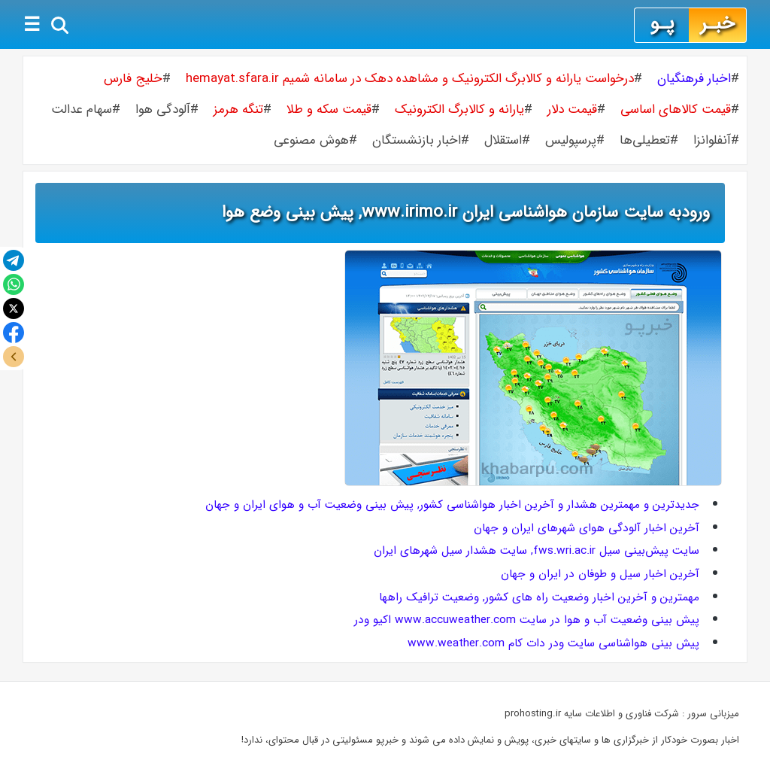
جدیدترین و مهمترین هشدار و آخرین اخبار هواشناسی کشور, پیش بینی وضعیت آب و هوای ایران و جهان (452, 505)
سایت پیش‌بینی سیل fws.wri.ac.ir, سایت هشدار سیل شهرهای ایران (536, 551)
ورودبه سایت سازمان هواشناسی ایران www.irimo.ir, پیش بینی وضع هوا (466, 212)
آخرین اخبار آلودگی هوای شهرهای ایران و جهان (586, 528)
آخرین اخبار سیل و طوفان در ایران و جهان (600, 574)
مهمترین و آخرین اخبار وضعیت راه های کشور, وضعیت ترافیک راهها (539, 597)
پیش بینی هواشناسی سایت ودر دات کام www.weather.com (553, 643)
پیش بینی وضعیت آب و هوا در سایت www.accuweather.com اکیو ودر (526, 620)
